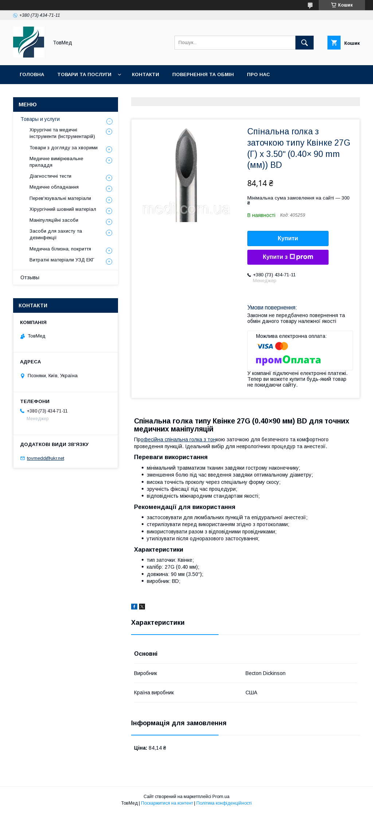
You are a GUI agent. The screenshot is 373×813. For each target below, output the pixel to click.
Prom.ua (220, 796)
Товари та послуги (84, 74)
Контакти (145, 74)
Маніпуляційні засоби (54, 220)
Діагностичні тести (50, 176)
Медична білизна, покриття (60, 249)
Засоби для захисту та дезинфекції (56, 234)
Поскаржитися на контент (167, 803)
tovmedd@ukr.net (45, 458)
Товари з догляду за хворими (64, 147)
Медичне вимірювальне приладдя (56, 162)
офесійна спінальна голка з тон (178, 439)
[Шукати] (304, 43)
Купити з (288, 257)
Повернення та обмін (203, 74)
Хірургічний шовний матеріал (63, 209)
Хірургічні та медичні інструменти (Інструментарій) (62, 133)
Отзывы (29, 277)
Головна (32, 74)
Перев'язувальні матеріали (60, 198)
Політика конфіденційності (224, 803)
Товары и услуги (40, 119)
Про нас (258, 74)
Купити (288, 238)
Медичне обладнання (54, 187)
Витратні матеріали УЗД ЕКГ (62, 260)
